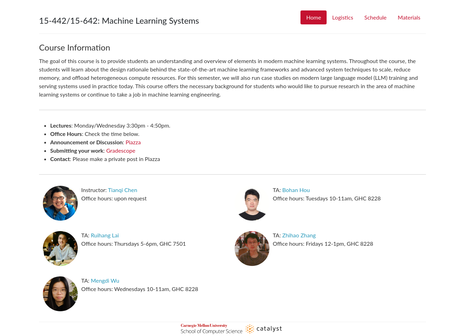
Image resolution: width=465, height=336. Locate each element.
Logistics (342, 17)
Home (313, 17)
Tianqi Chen (122, 189)
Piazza (133, 142)
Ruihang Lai (105, 235)
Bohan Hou (296, 189)
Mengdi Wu (105, 280)
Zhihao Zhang (299, 235)
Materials (409, 17)
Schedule (375, 17)
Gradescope (121, 150)
